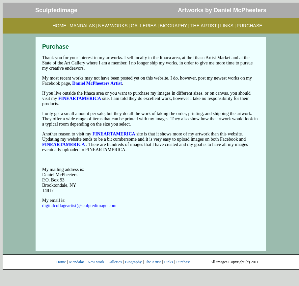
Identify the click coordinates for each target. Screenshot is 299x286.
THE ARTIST (203, 25)
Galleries (114, 262)
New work (96, 262)
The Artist (153, 262)
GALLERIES (143, 25)
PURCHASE (249, 25)
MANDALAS (82, 25)
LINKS (226, 25)
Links (168, 262)
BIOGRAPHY (173, 25)
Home (61, 262)
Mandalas (77, 262)
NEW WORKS (112, 25)
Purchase (183, 262)
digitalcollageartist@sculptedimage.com (79, 205)
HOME (59, 25)
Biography (133, 262)
